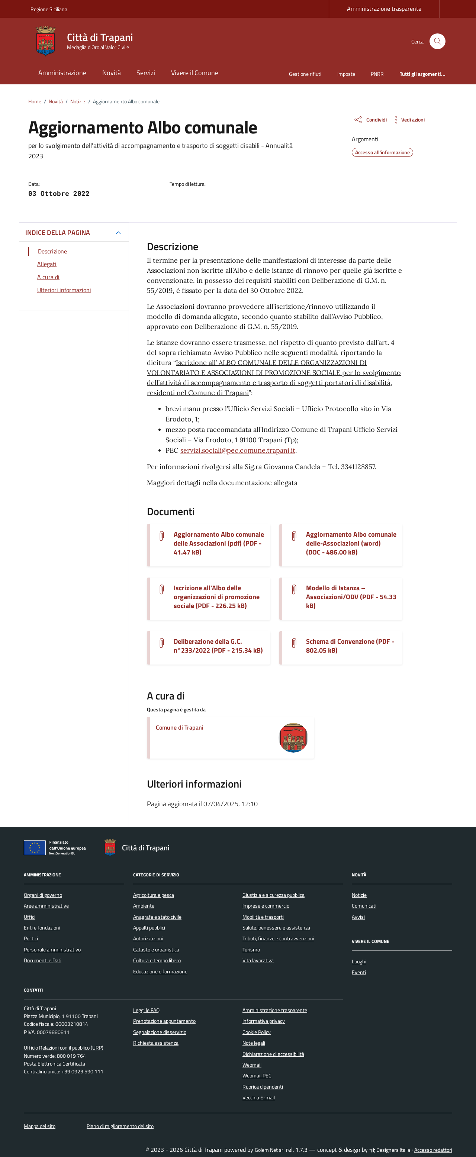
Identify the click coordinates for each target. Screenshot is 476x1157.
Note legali (253, 1043)
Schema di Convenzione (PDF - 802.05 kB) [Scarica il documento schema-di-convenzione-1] (350, 646)
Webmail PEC (256, 1076)
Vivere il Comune (194, 73)
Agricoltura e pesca (153, 895)
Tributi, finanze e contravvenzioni (278, 938)
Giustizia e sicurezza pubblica (273, 895)
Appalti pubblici (149, 928)
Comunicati (364, 906)
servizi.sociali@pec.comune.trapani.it (237, 450)
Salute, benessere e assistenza (276, 928)
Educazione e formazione (160, 971)
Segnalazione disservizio (159, 1032)
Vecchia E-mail (258, 1097)
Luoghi (359, 961)
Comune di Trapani (179, 727)
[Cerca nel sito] (438, 41)
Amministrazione (62, 73)
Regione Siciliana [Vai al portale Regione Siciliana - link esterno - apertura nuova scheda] (48, 9)
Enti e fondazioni (42, 928)
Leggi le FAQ (146, 1010)
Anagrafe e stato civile (157, 917)
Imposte (346, 74)
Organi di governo (43, 895)
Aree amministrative (46, 906)
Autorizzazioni (148, 938)
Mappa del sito (39, 1126)
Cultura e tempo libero (157, 960)
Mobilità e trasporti (263, 917)
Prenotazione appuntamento (164, 1021)
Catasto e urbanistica (156, 950)
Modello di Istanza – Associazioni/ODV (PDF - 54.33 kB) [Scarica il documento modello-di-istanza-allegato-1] (351, 597)
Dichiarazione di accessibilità (273, 1054)
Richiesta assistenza (155, 1043)
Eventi (359, 972)
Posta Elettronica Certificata (54, 1064)
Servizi (145, 73)
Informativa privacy (263, 1021)
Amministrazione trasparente (384, 8)
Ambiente (143, 906)
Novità (111, 73)
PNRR (377, 74)
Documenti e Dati (42, 960)
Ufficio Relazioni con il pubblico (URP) (63, 1048)
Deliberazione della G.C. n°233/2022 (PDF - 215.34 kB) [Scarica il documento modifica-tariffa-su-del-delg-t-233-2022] (218, 646)
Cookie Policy (256, 1032)
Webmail (251, 1065)
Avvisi (358, 917)
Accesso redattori (433, 1150)
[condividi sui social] (370, 120)
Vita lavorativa (258, 960)
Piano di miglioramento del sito (120, 1126)
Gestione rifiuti (305, 74)
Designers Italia (389, 1150)
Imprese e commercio (265, 906)
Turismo (251, 950)
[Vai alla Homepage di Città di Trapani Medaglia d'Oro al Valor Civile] (86, 41)
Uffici (29, 917)
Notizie (359, 895)
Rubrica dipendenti (262, 1087)
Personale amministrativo (52, 950)
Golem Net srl (269, 1150)
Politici (31, 938)
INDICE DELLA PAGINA (57, 232)
